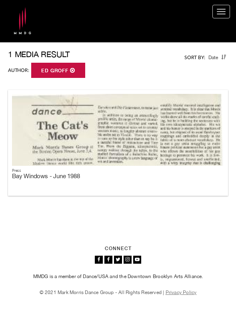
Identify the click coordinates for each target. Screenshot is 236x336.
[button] (223, 57)
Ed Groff (58, 71)
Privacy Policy (181, 292)
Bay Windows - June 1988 (46, 176)
